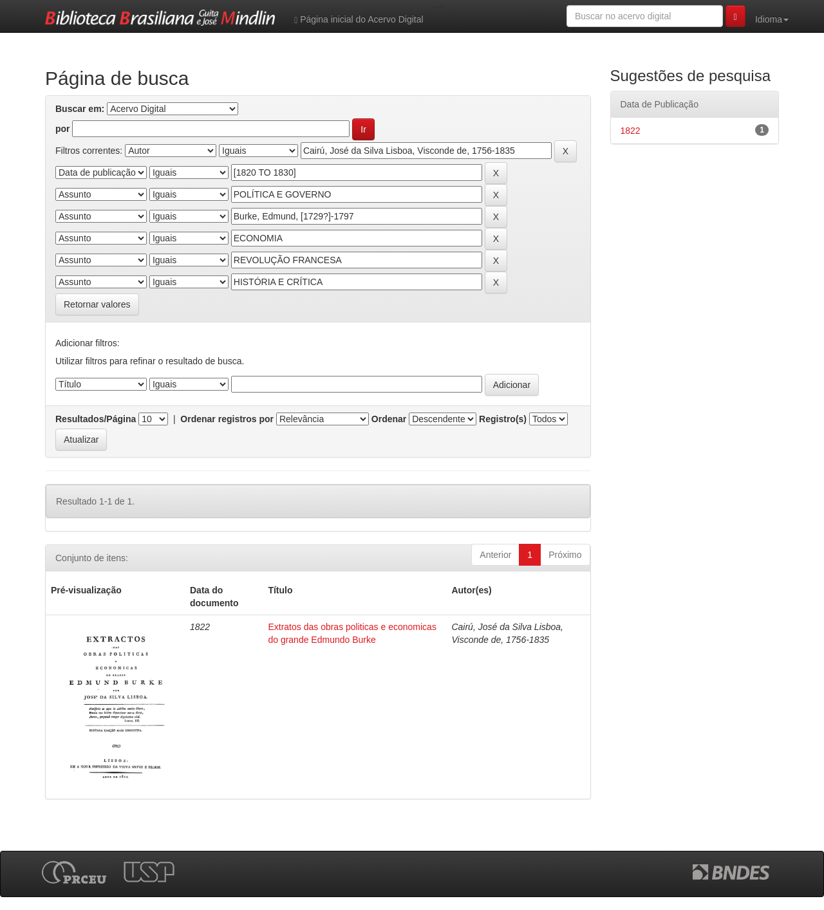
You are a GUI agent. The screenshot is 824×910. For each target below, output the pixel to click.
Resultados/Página (95, 419)
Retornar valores (97, 304)
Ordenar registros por (227, 419)
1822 (631, 130)
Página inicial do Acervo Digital (358, 19)
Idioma (772, 19)
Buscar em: (79, 109)
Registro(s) (503, 419)
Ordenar (388, 419)
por (62, 129)
